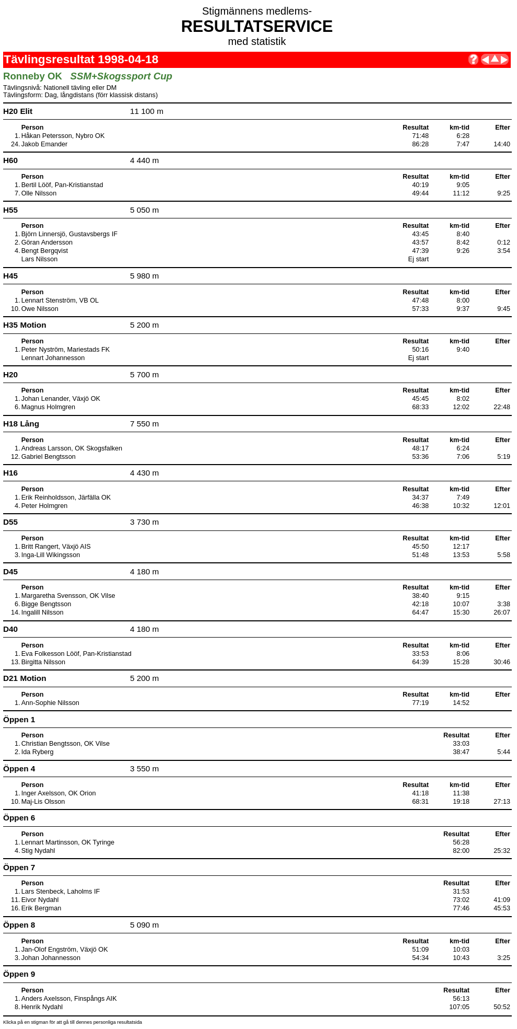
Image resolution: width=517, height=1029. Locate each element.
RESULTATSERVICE (257, 26)
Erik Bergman (41, 908)
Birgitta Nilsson (43, 662)
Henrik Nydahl (42, 1007)
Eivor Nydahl (40, 900)
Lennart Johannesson (53, 358)
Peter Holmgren (44, 506)
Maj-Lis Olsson (43, 801)
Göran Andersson (47, 242)
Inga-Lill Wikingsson (50, 555)
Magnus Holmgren (48, 407)
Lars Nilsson (39, 259)
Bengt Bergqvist (44, 251)
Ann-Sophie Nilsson (50, 703)
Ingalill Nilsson (42, 612)
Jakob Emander (44, 144)
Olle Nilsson (39, 193)
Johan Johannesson (50, 958)
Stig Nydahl (38, 850)
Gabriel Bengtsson (48, 456)
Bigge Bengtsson (46, 604)
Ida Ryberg (37, 752)
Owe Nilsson (39, 309)
